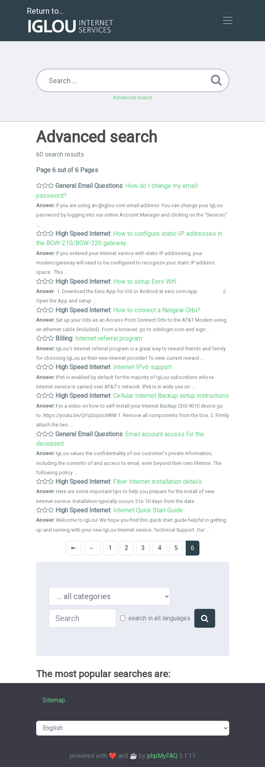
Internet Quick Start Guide (148, 510)
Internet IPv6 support (142, 367)
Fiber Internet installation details (157, 481)
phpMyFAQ (162, 756)
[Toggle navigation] (228, 20)
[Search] (204, 618)
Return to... (71, 21)
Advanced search (132, 97)
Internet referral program (108, 338)
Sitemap (53, 700)
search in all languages (159, 618)
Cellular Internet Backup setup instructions (171, 395)
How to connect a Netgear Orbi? (156, 310)
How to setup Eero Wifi (144, 281)
